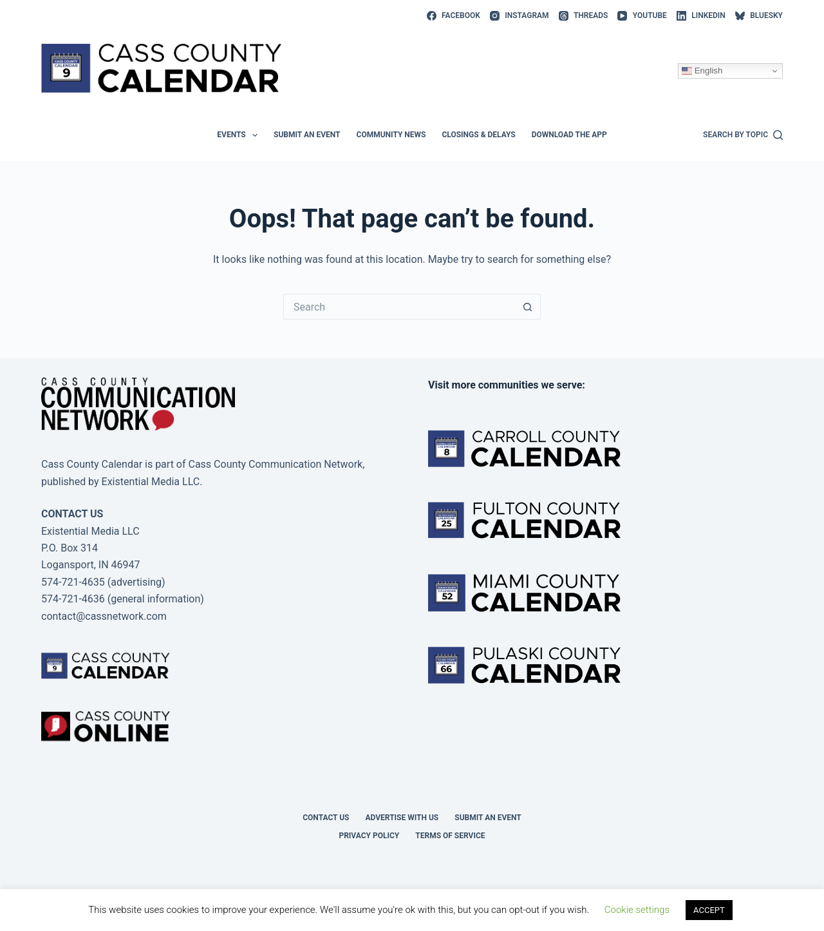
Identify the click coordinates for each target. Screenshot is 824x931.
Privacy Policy (369, 835)
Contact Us (326, 817)
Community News (391, 134)
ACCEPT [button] (709, 910)
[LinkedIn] (701, 16)
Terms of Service (450, 835)
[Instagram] (519, 16)
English (702, 71)
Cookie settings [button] (637, 910)
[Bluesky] (759, 16)
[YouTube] (641, 16)
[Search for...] (399, 307)
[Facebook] (453, 16)
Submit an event (307, 134)
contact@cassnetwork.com (104, 616)
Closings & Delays (478, 134)
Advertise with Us (402, 817)
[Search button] (528, 307)
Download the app (569, 134)
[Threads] (583, 16)
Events (240, 135)
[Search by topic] (743, 135)
